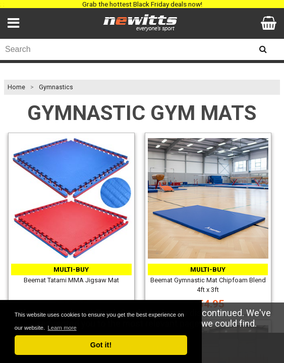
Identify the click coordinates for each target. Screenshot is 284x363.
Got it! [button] (100, 345)
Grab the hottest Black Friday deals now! (142, 4)
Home (16, 87)
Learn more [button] (61, 328)
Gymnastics (56, 87)
